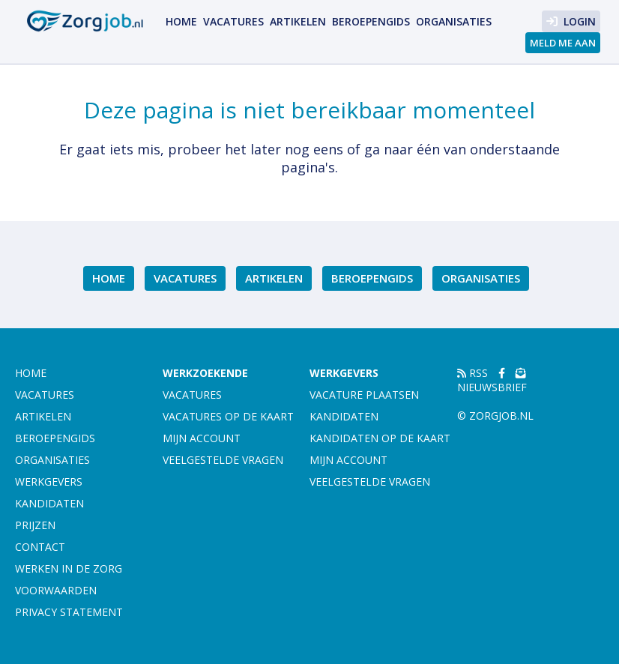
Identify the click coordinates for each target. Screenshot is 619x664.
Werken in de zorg (68, 568)
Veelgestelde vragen (223, 460)
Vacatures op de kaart (228, 416)
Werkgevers (48, 481)
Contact (40, 547)
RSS (472, 373)
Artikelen (298, 21)
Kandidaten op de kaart (380, 438)
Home (181, 21)
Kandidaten (49, 503)
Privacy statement (69, 612)
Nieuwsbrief (492, 381)
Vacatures (233, 21)
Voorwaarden (56, 590)
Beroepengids (371, 21)
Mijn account (202, 438)
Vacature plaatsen (364, 394)
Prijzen (35, 525)
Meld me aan (563, 42)
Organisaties (454, 21)
